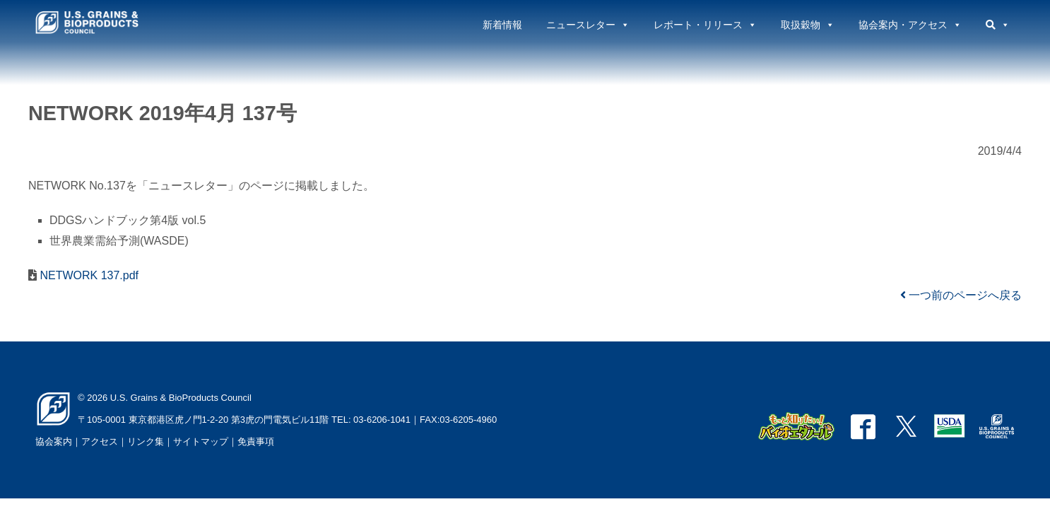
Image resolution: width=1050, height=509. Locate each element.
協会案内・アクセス (910, 24)
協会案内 (53, 441)
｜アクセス (95, 441)
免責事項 (255, 441)
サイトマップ (200, 441)
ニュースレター (588, 24)
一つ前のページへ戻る (961, 295)
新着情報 (502, 24)
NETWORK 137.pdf (87, 275)
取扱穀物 (807, 24)
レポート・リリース (705, 24)
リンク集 (145, 441)
